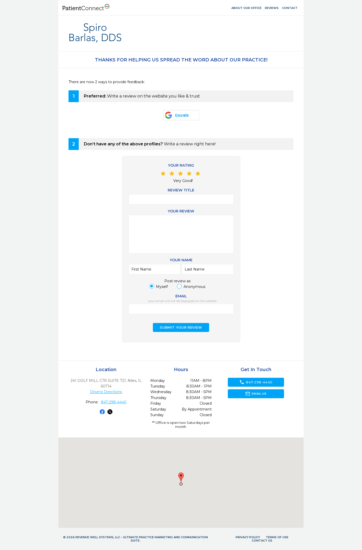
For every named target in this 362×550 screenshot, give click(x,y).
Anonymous (194, 286)
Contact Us (262, 540)
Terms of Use (277, 537)
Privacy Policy (248, 537)
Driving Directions (106, 392)
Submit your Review (181, 327)
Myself (162, 286)
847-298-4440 (114, 402)
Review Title (181, 190)
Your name (181, 260)
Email (181, 296)
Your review (181, 211)
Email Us (255, 393)
